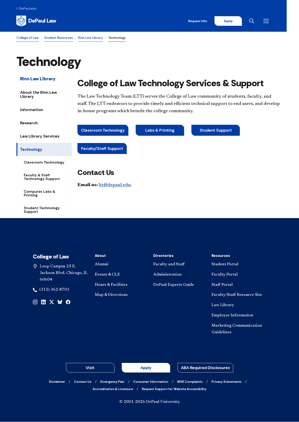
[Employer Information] (237, 316)
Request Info (209, 21)
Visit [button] (90, 368)
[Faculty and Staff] (178, 264)
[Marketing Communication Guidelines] (237, 329)
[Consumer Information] (150, 382)
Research (29, 123)
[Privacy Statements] (226, 382)
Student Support (216, 130)
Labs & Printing (160, 130)
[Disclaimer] (57, 382)
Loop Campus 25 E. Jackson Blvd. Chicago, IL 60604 (63, 273)
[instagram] (35, 302)
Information (31, 110)
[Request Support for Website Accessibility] (174, 389)
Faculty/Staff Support (102, 148)
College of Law (27, 38)
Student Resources (58, 38)
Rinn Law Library (90, 38)
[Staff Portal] (237, 285)
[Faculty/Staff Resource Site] (237, 295)
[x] (51, 302)
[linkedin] (43, 302)
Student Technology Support (42, 210)
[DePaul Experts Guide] (178, 285)
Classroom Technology (44, 162)
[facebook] (68, 302)
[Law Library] (237, 305)
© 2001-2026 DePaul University (149, 402)
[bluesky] (60, 302)
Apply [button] (145, 368)
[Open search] (264, 20)
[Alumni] (120, 264)
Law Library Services (39, 136)
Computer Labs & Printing (39, 193)
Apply (240, 21)
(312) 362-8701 (54, 290)
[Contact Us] (82, 382)
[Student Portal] (237, 264)
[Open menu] (279, 21)
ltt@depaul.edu (115, 185)
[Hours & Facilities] (120, 285)
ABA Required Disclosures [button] (205, 368)
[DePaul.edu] (26, 8)
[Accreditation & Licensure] (113, 389)
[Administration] (178, 275)
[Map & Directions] (120, 295)
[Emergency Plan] (112, 382)
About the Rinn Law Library (38, 94)
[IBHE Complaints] (190, 382)
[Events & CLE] (120, 275)
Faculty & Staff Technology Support (42, 177)
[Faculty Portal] (237, 275)
